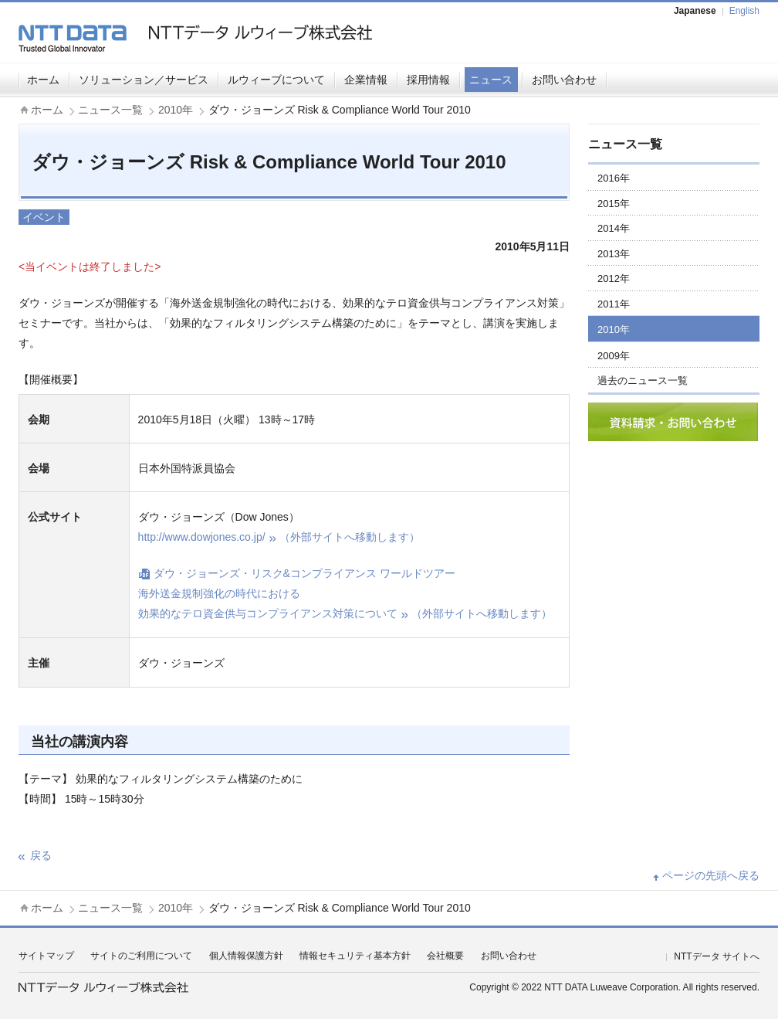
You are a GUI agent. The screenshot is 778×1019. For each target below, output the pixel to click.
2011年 (613, 304)
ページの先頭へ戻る (710, 875)
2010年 (175, 110)
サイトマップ (46, 955)
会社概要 (445, 955)
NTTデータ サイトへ (716, 956)
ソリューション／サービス (143, 79)
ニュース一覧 (110, 110)
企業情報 (365, 79)
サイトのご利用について (141, 955)
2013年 (613, 254)
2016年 (613, 178)
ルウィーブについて (276, 79)
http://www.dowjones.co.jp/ (279, 537)
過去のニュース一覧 (642, 380)
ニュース (490, 79)
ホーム (43, 79)
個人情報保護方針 (246, 955)
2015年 (613, 203)
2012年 (613, 278)
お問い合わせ (564, 79)
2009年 (613, 356)
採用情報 (428, 79)
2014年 (613, 228)
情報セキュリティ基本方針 (355, 955)
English (744, 10)
